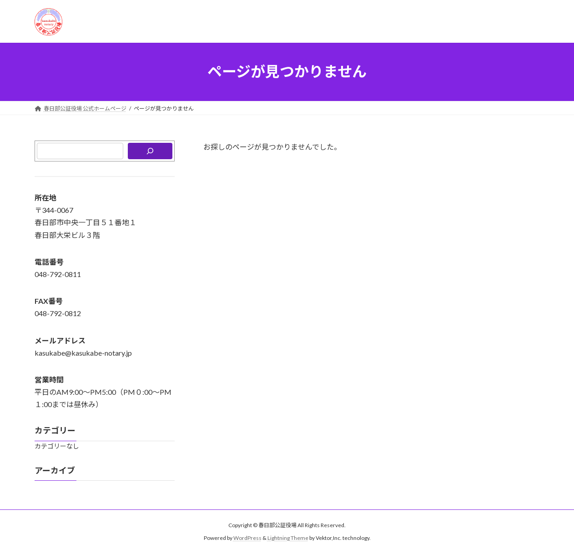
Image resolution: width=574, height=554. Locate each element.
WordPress (247, 538)
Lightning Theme (287, 538)
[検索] (150, 151)
